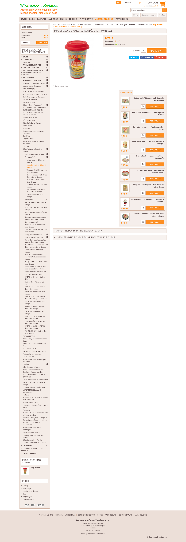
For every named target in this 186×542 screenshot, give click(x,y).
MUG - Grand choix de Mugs (33, 91)
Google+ (160, 57)
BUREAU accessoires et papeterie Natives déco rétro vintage (35, 257)
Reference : (109, 41)
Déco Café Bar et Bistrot (32, 123)
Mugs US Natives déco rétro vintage (136, 25)
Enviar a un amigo (61, 86)
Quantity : (136, 51)
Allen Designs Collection (32, 367)
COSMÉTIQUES (28, 60)
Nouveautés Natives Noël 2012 (36, 272)
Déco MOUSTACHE (30, 118)
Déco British (27, 126)
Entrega (26, 486)
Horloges (26, 128)
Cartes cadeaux (29, 453)
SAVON (26, 57)
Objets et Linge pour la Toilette (34, 83)
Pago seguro (27, 497)
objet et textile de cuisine (32, 86)
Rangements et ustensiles (34, 154)
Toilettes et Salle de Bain (34, 237)
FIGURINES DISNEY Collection (34, 387)
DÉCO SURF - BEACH (30, 349)
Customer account (149, 15)
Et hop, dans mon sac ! (33, 234)
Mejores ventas (46, 515)
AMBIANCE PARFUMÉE (32, 65)
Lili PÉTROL (27, 364)
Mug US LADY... (37, 468)
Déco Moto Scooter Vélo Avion (34, 351)
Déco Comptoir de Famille (32, 440)
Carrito (27, 27)
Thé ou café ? (30, 157)
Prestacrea (162, 537)
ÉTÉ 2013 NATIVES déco (33, 274)
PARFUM (26, 62)
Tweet (134, 57)
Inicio (25, 481)
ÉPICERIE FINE (28, 77)
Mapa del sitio (141, 515)
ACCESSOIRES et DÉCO (32, 80)
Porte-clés (26, 410)
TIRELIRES (26, 146)
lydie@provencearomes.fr (95, 534)
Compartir (147, 57)
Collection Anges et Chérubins (34, 97)
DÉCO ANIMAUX (29, 120)
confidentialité (28, 499)
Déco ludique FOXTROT (31, 432)
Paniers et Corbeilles (30, 402)
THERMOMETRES (29, 336)
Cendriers (26, 136)
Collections (27, 446)
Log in (139, 3)
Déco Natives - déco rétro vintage (93, 25)
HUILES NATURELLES (31, 68)
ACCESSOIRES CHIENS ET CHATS (35, 94)
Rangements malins (32, 222)
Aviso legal (27, 488)
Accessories (126, 92)
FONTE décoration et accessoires (35, 380)
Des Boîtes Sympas (30, 89)
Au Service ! (29, 200)
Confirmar (42, 43)
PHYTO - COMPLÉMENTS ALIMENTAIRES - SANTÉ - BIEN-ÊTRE (32, 72)
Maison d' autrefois (30, 100)
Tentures (26, 395)
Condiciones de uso (30, 491)
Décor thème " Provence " (32, 105)
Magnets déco (28, 139)
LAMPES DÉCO (28, 357)
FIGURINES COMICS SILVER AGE (35, 443)
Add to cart (155, 106)
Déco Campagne (29, 102)
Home (55, 25)
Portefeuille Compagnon (32, 354)
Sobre (25, 494)
